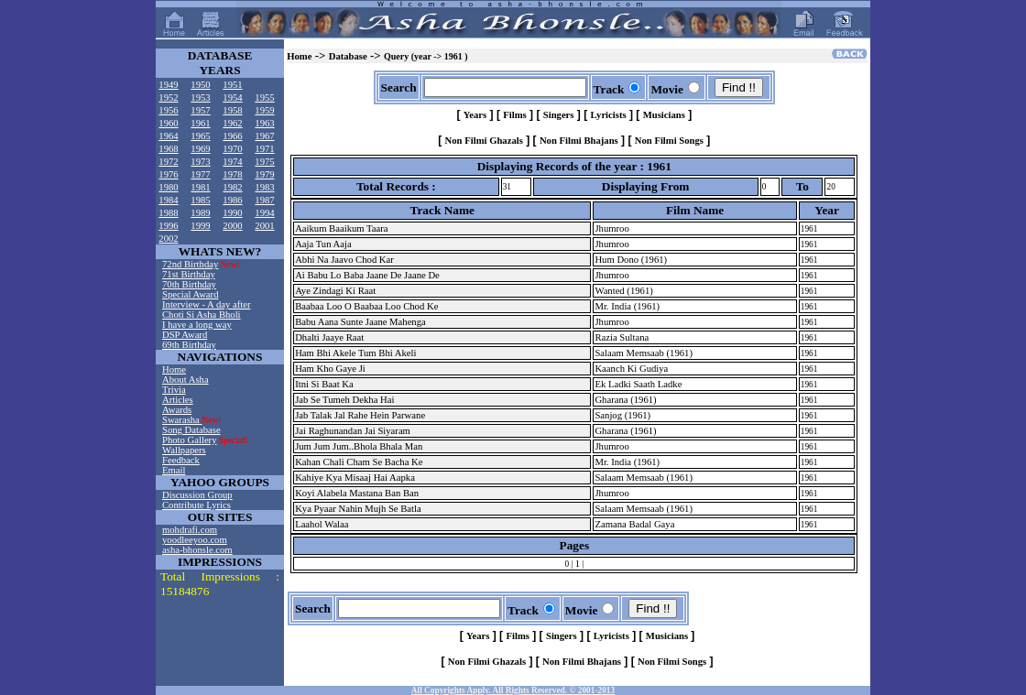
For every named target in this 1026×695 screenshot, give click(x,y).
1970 (232, 149)
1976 (168, 174)
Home (174, 369)
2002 (168, 238)
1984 (168, 200)
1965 (200, 136)
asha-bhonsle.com (197, 550)
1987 (264, 200)
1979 (264, 174)
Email (173, 470)
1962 (232, 123)
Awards (176, 410)
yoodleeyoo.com (194, 540)
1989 (200, 213)
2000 (232, 226)
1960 (168, 123)
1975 (264, 162)
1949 (168, 85)
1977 (200, 174)
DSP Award (184, 335)
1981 (200, 187)
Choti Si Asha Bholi (201, 314)
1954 (232, 97)
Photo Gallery (189, 440)
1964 (168, 136)
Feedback (181, 460)
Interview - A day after (206, 304)
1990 (232, 213)
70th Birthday (189, 284)
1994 (264, 213)
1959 (264, 110)
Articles (177, 400)
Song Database (191, 430)
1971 (264, 149)
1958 (232, 110)
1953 (200, 97)
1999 (200, 226)
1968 (168, 149)
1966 (232, 136)
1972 (168, 162)
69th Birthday (189, 345)
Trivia (174, 390)
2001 (264, 226)
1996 (168, 226)
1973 (200, 162)
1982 (232, 187)
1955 (264, 97)
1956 (168, 110)
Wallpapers (184, 450)
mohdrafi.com (189, 530)
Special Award (190, 294)
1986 (232, 200)
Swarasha (182, 420)
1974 (232, 162)
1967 (264, 136)
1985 (200, 200)
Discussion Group (197, 495)
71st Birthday (188, 274)
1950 (200, 85)
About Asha (185, 380)
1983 (264, 187)
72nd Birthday (190, 264)
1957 (200, 110)
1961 (200, 123)
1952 (168, 97)
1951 (232, 85)
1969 (200, 149)
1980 (168, 187)
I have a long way (197, 325)
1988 (168, 213)
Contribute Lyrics (196, 505)
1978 (232, 174)
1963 (264, 123)
